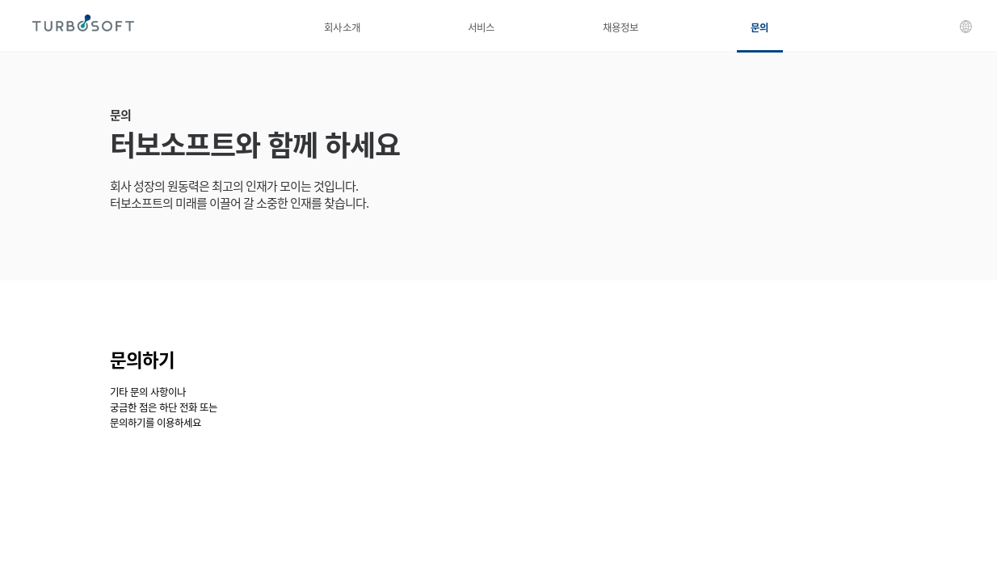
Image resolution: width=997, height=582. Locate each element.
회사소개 (342, 27)
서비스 (481, 27)
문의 (759, 27)
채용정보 (621, 27)
